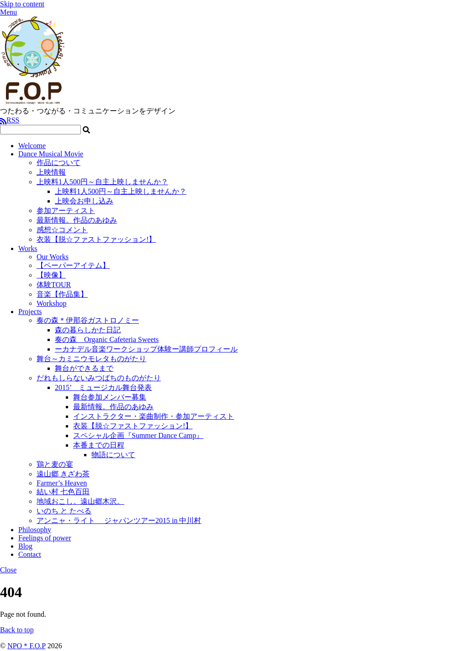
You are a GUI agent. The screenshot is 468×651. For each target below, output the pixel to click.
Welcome (32, 145)
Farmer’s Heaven (62, 483)
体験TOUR (54, 284)
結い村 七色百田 (63, 492)
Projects (30, 311)
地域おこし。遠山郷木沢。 (80, 501)
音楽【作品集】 (62, 294)
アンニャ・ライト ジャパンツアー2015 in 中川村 (119, 520)
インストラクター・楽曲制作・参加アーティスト (153, 416)
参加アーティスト (66, 210)
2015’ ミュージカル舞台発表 (103, 387)
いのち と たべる (64, 511)
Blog (25, 546)
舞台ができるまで (84, 368)
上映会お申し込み (84, 201)
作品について (58, 162)
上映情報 (51, 172)
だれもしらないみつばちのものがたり (99, 378)
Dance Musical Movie (50, 154)
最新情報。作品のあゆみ (77, 220)
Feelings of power (44, 538)
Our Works (53, 257)
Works (27, 248)
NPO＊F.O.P (26, 646)
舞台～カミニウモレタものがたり (91, 359)
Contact (29, 554)
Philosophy (34, 530)
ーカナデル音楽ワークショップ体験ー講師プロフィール (146, 349)
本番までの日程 (98, 445)
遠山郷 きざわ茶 (63, 474)
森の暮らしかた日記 (88, 330)
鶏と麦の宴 (55, 464)
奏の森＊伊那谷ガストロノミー (88, 320)
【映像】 (51, 275)
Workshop (51, 303)
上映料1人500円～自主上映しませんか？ (102, 182)
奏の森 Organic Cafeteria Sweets (107, 339)
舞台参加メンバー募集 (109, 397)
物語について (113, 455)
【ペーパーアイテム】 (73, 265)
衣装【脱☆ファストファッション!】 (96, 239)
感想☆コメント (62, 230)
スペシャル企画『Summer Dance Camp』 (138, 435)
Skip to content (22, 4)
